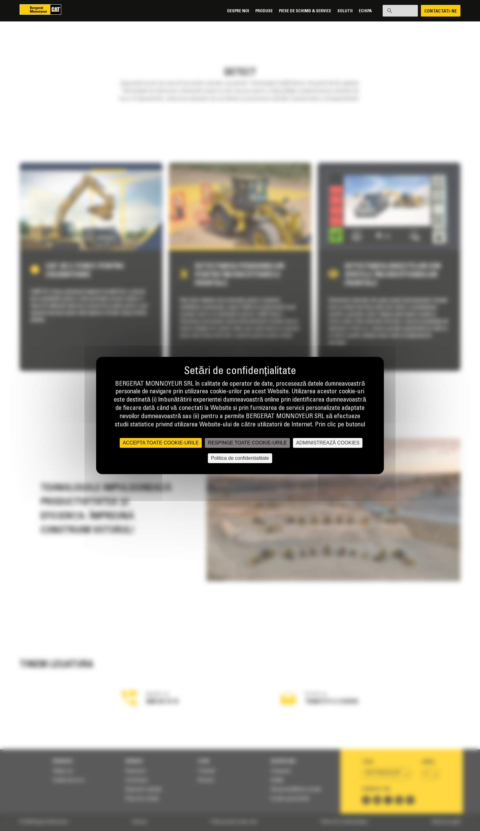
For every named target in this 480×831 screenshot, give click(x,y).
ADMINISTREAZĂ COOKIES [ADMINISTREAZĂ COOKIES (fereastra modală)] (327, 442)
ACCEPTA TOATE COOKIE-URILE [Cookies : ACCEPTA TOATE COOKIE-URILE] (161, 442)
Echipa (360, 11)
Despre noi (234, 11)
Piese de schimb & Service (300, 11)
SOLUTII (340, 11)
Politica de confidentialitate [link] (240, 458)
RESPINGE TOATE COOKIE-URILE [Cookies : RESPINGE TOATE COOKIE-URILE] (247, 442)
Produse (259, 11)
